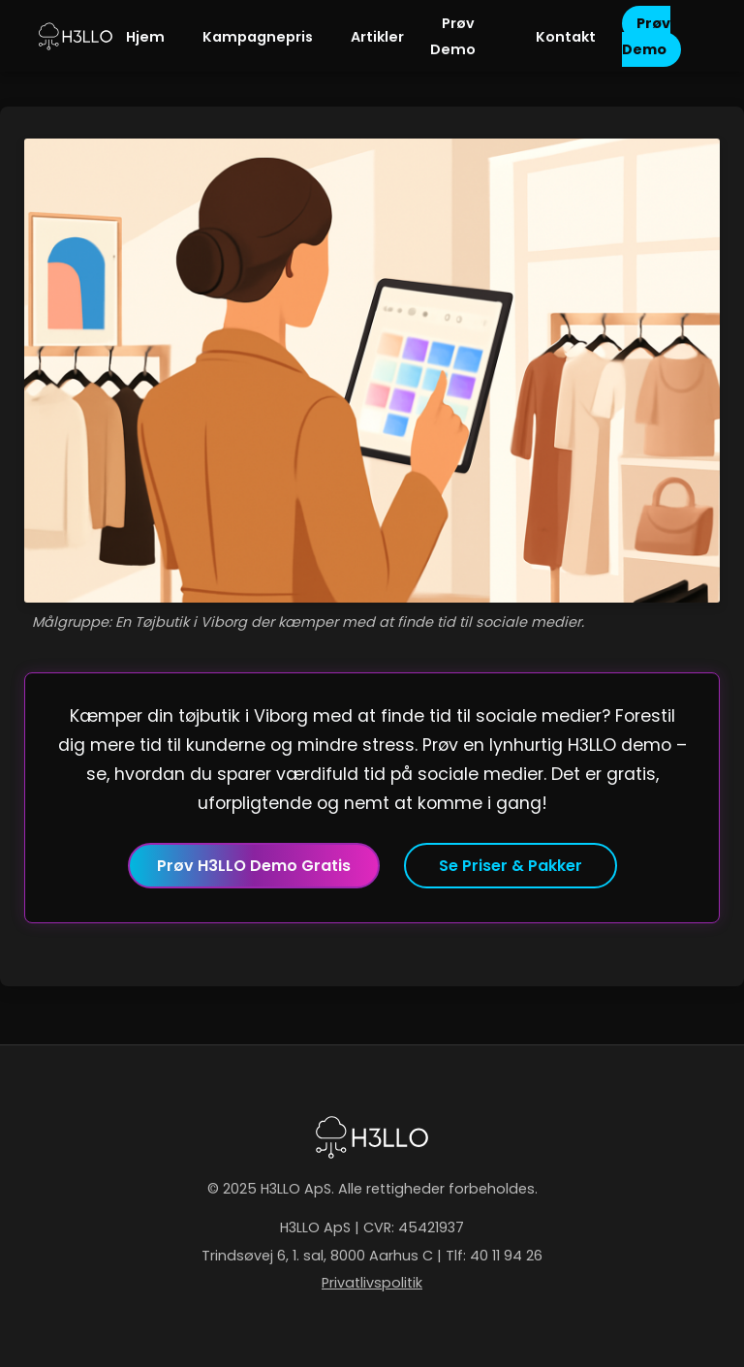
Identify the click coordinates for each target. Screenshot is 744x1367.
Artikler (377, 37)
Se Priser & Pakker (510, 865)
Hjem (145, 37)
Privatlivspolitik (372, 1282)
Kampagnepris (257, 37)
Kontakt (566, 37)
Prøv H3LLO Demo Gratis (254, 865)
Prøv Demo (453, 36)
